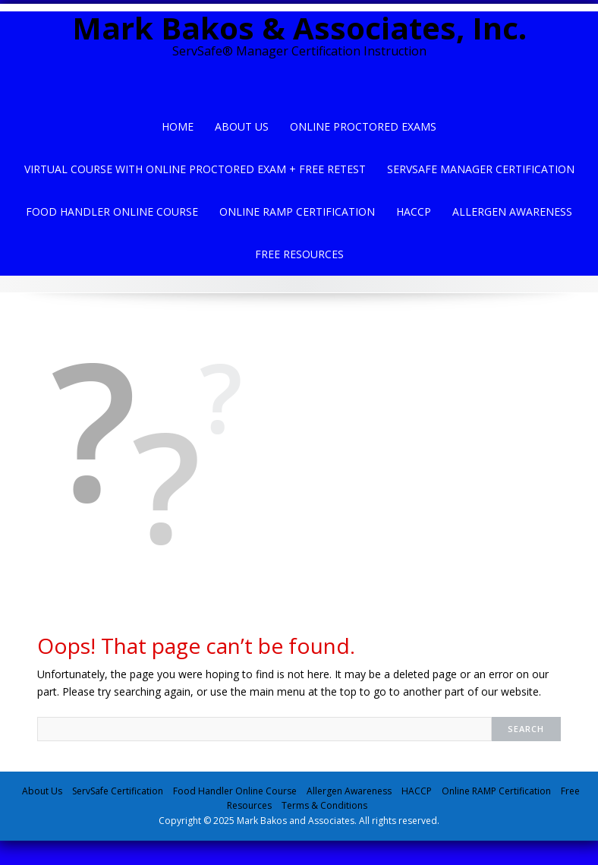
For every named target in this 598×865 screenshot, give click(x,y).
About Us (242, 126)
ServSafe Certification (117, 790)
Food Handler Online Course (112, 211)
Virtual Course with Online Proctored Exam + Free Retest (195, 169)
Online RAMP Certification (496, 790)
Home (178, 126)
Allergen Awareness (512, 211)
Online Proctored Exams (363, 126)
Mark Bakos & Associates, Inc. (299, 28)
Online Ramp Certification (297, 211)
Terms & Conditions (324, 805)
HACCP (413, 211)
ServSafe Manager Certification (480, 169)
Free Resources (299, 254)
